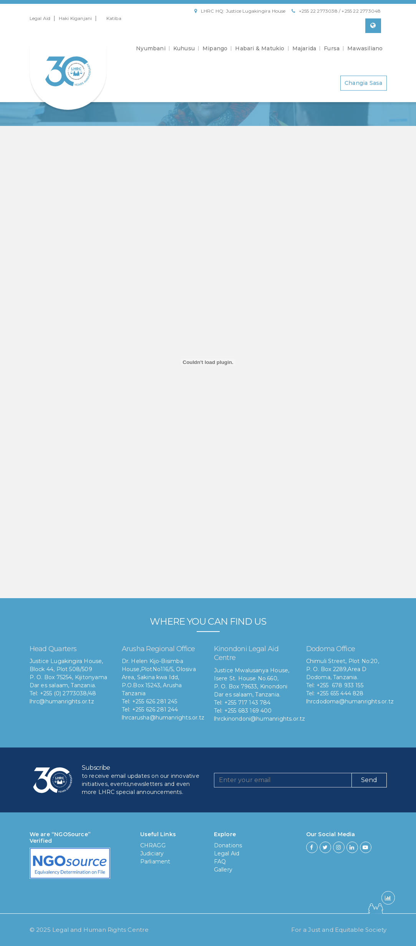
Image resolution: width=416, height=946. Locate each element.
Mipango (214, 48)
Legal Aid (40, 18)
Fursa (332, 48)
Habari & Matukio (259, 48)
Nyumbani (151, 48)
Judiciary (152, 853)
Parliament (155, 861)
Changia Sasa (363, 82)
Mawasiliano (365, 48)
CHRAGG (153, 845)
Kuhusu (184, 48)
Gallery (223, 869)
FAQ (220, 861)
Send (369, 780)
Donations (228, 845)
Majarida (304, 48)
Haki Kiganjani (75, 18)
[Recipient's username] (283, 780)
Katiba (113, 18)
